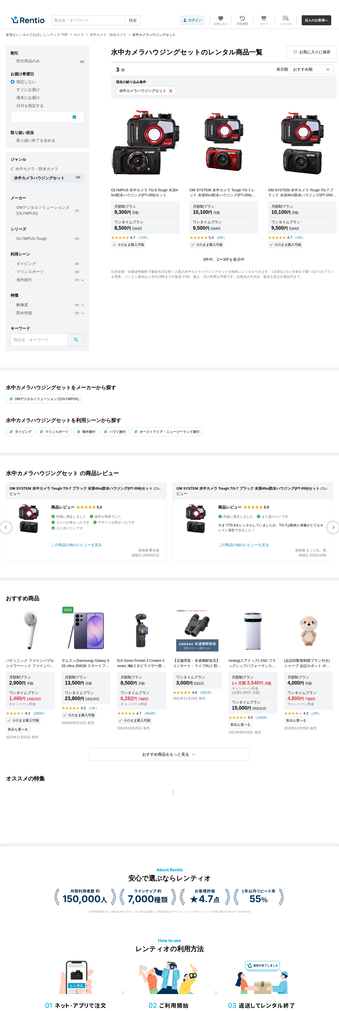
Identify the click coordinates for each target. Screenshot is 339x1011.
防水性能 (24, 313)
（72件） (143, 238)
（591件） (206, 693)
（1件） (93, 708)
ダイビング (26, 263)
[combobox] (96, 20)
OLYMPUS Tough (31, 238)
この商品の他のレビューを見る (76, 545)
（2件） (315, 713)
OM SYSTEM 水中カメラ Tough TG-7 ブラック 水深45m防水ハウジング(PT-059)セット (81, 488)
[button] (169, 754)
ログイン (192, 20)
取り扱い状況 (22, 132)
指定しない (26, 82)
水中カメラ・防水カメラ (34, 169)
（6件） (221, 238)
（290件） (39, 713)
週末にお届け (28, 97)
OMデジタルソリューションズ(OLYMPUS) (43, 210)
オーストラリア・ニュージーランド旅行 (167, 432)
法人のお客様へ (316, 20)
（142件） (261, 718)
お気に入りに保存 (312, 52)
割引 (14, 53)
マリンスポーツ (30, 271)
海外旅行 (24, 279)
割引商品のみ (28, 61)
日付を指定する (30, 105)
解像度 (22, 305)
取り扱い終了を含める (35, 140)
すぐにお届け (28, 89)
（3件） (299, 238)
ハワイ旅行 (114, 432)
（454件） (150, 713)
